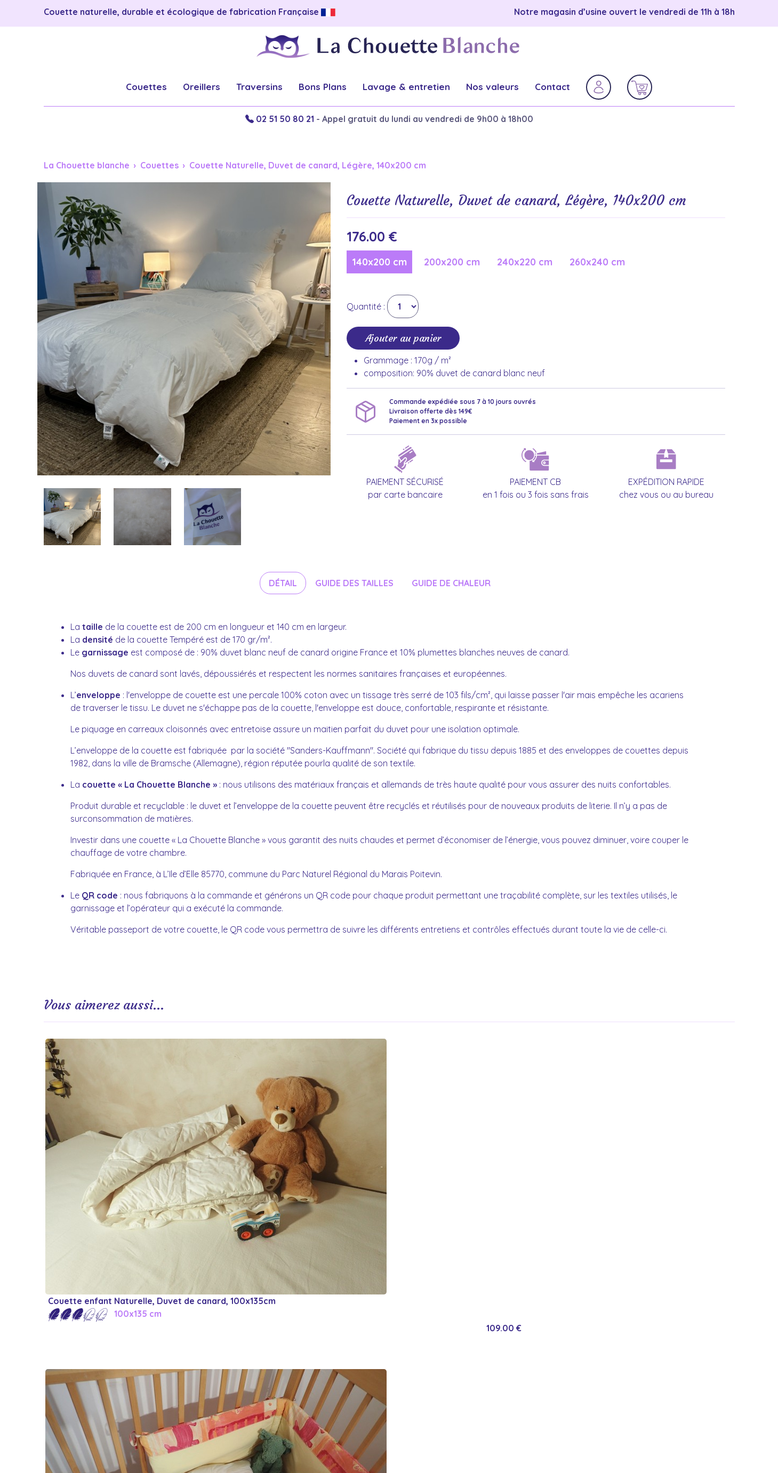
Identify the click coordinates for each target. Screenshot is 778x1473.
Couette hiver (426, 1322)
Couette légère (430, 1390)
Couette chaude (432, 1363)
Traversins (259, 86)
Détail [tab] (283, 583)
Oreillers (201, 86)
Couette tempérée (438, 1376)
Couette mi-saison (437, 1335)
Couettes (146, 86)
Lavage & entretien (406, 86)
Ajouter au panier (403, 338)
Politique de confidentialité (280, 1349)
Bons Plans (323, 86)
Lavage (588, 1376)
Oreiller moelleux (610, 1335)
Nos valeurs (492, 86)
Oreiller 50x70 (603, 1349)
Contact (552, 86)
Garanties (241, 1322)
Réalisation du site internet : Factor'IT (389, 1441)
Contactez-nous (255, 1376)
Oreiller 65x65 (602, 1363)
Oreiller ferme (603, 1322)
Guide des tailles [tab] (354, 583)
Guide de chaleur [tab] (451, 583)
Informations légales (266, 1335)
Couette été (423, 1349)
